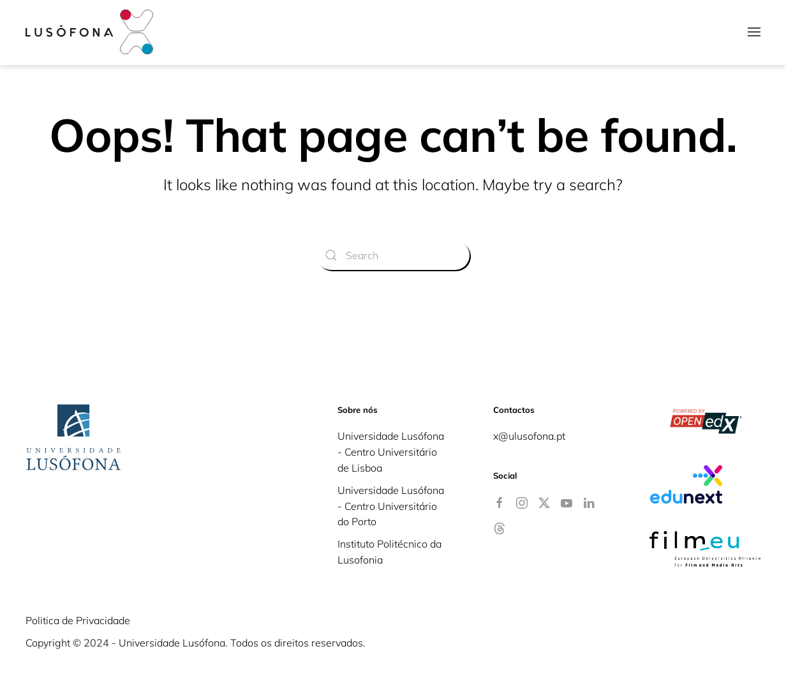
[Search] (393, 255)
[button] (754, 31)
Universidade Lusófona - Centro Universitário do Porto (390, 506)
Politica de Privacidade (78, 620)
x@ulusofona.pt (529, 436)
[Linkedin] (588, 501)
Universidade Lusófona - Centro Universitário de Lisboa (390, 452)
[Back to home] (89, 31)
